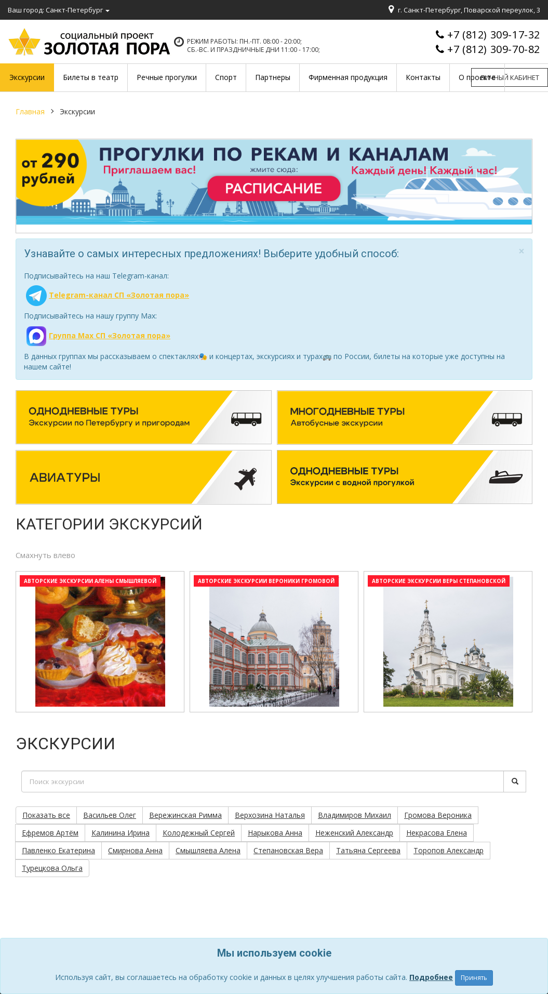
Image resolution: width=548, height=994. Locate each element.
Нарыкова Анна (275, 833)
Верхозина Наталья (270, 815)
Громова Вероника (438, 815)
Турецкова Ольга (52, 868)
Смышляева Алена (208, 850)
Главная (30, 111)
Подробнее (431, 977)
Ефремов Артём (50, 833)
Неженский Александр (354, 833)
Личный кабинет (509, 77)
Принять (474, 977)
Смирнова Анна (135, 850)
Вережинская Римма (185, 815)
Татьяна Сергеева (368, 850)
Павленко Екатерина (58, 850)
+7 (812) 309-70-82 (493, 49)
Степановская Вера (288, 850)
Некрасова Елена (436, 833)
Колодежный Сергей (199, 833)
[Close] (521, 251)
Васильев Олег (109, 815)
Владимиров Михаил (354, 815)
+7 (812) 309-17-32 (493, 35)
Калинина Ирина (120, 833)
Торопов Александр (448, 850)
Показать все (46, 815)
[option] (100, 644)
